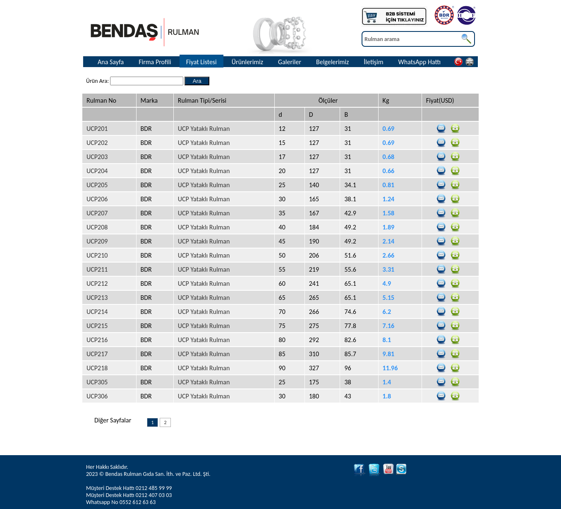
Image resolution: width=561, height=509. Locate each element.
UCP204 (97, 171)
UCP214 (97, 312)
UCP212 (97, 283)
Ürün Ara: (98, 80)
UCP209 (97, 241)
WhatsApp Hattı (419, 62)
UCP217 (97, 354)
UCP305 (97, 382)
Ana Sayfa (111, 62)
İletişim (373, 62)
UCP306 (97, 396)
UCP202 (97, 143)
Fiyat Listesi (201, 62)
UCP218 (97, 368)
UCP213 (97, 298)
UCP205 (97, 185)
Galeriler (289, 62)
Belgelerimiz (332, 62)
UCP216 (97, 340)
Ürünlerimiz (247, 62)
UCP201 (97, 129)
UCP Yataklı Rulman (204, 129)
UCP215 (97, 326)
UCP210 (97, 255)
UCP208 (97, 227)
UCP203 (97, 157)
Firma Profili (155, 62)
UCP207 (97, 213)
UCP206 (97, 199)
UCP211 (97, 269)
